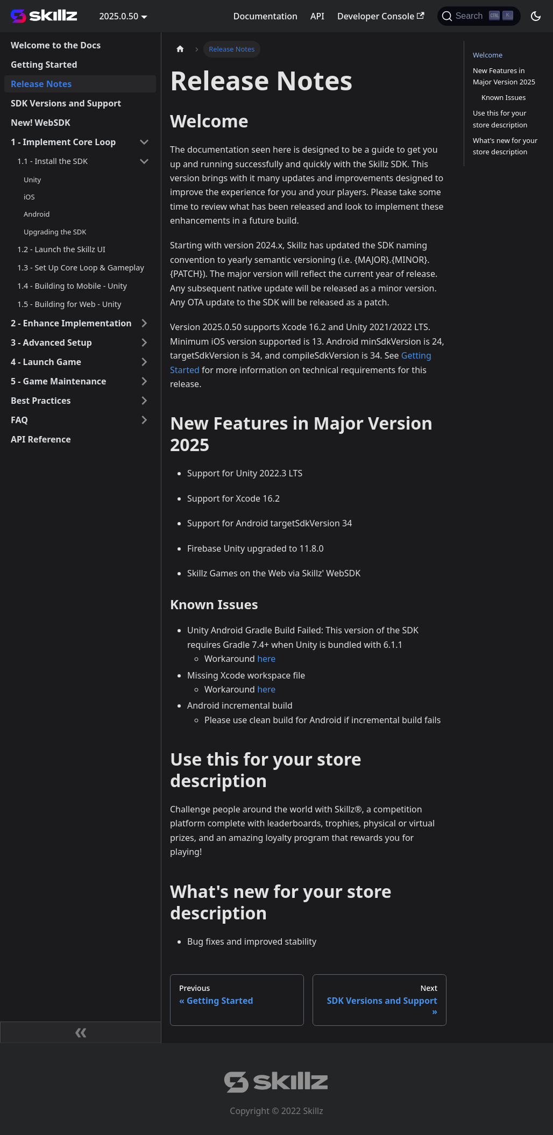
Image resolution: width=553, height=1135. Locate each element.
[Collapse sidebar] (80, 1032)
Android (36, 214)
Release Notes (41, 84)
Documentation (265, 16)
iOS (29, 197)
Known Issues (503, 97)
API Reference (41, 439)
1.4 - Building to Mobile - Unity (72, 286)
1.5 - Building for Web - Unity (69, 304)
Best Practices (41, 400)
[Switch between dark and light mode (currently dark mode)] (535, 16)
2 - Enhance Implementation (71, 323)
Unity (32, 179)
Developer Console (380, 16)
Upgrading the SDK (55, 232)
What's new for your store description (505, 145)
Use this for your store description (500, 118)
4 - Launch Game (46, 362)
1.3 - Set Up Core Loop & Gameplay (80, 267)
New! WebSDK (40, 123)
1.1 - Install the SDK (52, 161)
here (266, 659)
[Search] (479, 16)
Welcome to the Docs (56, 45)
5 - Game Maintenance (59, 381)
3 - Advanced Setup (51, 342)
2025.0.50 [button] (118, 16)
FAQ (19, 420)
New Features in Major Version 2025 (504, 76)
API (317, 16)
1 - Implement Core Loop (63, 142)
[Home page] (180, 49)
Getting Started (44, 64)
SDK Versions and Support (66, 103)
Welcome (487, 55)
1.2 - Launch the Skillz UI (61, 249)
